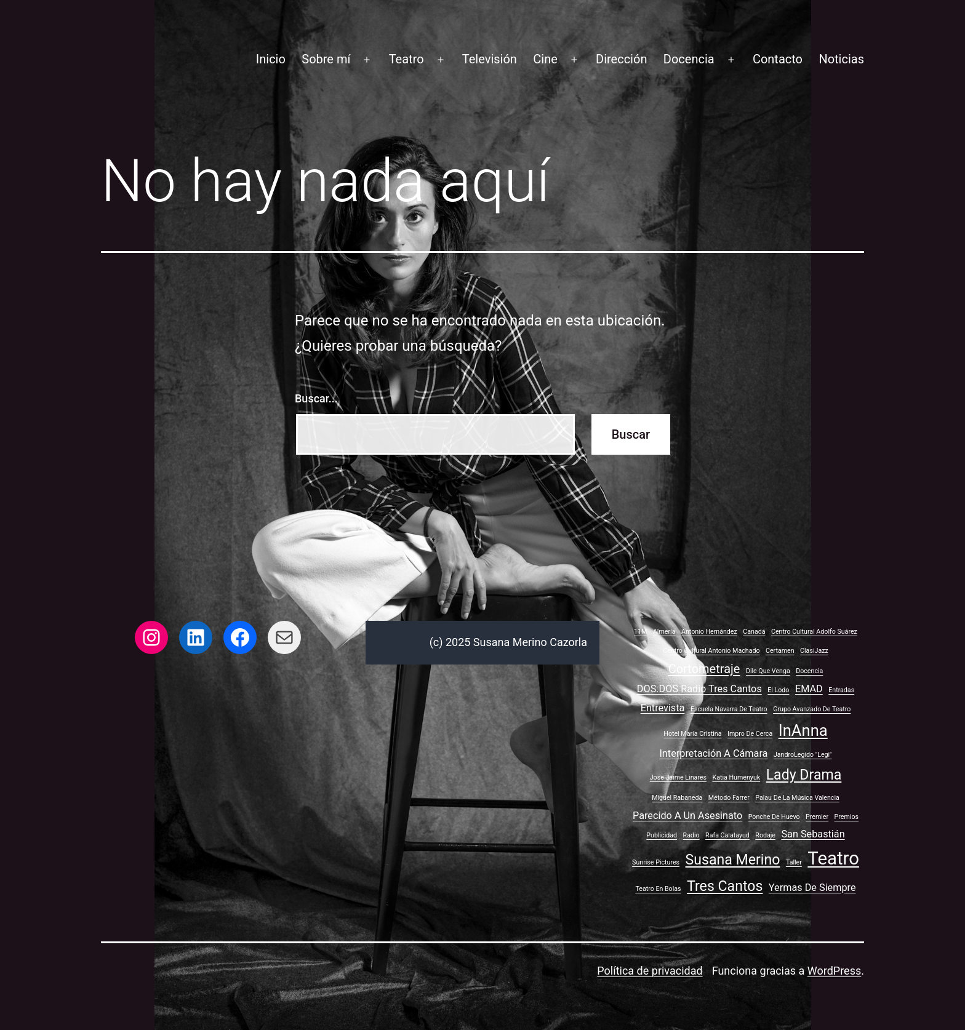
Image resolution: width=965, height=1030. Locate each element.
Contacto (778, 59)
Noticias (841, 59)
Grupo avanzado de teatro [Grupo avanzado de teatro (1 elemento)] (812, 709)
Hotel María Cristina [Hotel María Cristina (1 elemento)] (692, 734)
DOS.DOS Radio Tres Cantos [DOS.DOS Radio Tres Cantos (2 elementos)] (699, 689)
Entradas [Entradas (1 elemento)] (841, 690)
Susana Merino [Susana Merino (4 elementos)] (733, 860)
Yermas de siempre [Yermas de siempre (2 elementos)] (812, 887)
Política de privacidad (649, 970)
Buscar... (316, 398)
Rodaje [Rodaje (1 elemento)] (765, 835)
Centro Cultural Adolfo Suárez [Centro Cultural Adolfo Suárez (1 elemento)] (814, 632)
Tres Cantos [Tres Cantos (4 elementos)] (725, 886)
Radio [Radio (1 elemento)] (691, 835)
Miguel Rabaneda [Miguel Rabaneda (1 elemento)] (677, 798)
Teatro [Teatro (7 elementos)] (833, 858)
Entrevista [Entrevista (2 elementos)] (663, 708)
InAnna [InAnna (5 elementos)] (803, 730)
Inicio (271, 59)
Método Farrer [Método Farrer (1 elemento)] (729, 798)
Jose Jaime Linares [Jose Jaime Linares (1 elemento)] (678, 777)
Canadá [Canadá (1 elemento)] (754, 632)
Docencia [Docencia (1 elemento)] (809, 671)
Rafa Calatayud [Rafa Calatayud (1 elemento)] (727, 835)
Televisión (489, 59)
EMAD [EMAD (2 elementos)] (809, 689)
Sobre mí (326, 59)
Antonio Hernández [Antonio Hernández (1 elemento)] (709, 632)
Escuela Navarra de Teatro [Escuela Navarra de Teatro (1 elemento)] (729, 709)
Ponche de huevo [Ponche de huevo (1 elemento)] (774, 817)
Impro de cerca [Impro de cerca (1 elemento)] (749, 734)
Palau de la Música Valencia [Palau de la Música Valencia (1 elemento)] (797, 798)
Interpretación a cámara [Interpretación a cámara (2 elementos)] (713, 753)
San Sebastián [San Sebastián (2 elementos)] (812, 834)
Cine (545, 59)
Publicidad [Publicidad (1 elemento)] (661, 835)
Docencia (689, 59)
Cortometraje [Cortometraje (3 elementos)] (704, 668)
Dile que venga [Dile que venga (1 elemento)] (768, 671)
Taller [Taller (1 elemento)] (794, 862)
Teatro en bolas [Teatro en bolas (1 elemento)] (658, 889)
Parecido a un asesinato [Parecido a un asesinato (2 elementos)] (687, 815)
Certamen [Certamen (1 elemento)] (780, 651)
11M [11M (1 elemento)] (640, 632)
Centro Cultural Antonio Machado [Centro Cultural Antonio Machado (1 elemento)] (711, 651)
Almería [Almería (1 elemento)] (664, 632)
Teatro (406, 59)
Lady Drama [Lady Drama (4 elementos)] (804, 775)
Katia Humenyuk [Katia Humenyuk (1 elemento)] (736, 777)
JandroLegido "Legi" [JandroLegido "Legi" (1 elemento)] (803, 755)
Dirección (621, 59)
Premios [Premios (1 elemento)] (847, 817)
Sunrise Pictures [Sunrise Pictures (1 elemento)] (655, 862)
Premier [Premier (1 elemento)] (817, 817)
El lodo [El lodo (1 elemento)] (778, 690)
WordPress (834, 970)
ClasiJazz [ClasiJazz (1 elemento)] (814, 651)
